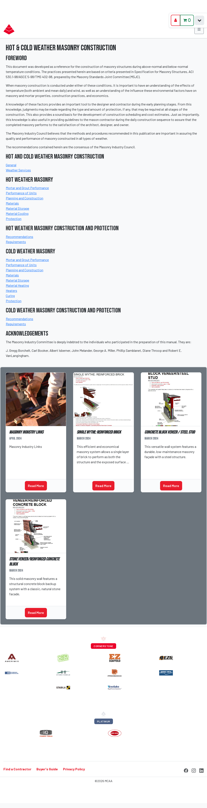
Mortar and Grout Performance (27, 188)
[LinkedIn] (201, 770)
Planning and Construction (24, 198)
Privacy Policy (74, 769)
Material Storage (17, 208)
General (11, 165)
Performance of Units (21, 193)
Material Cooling (17, 213)
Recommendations (19, 237)
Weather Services (18, 170)
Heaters (11, 290)
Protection (13, 219)
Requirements (16, 242)
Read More (36, 486)
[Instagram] (194, 770)
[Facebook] (186, 770)
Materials (12, 203)
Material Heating (17, 285)
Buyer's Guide (47, 769)
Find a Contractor (17, 769)
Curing (10, 296)
